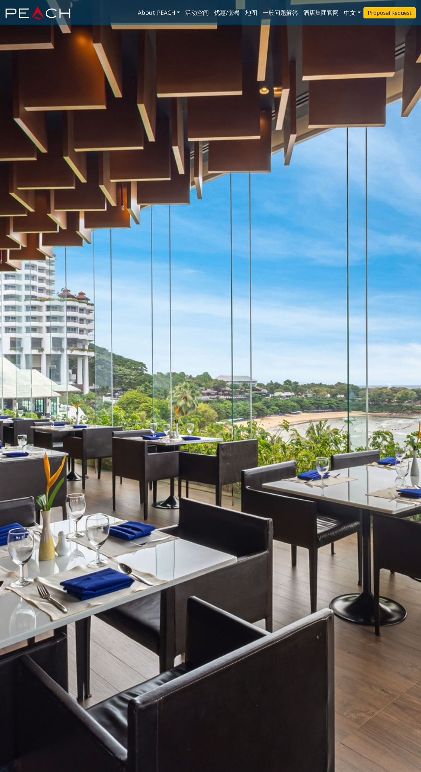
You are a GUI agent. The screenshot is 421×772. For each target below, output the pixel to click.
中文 (350, 12)
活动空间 (197, 12)
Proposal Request (389, 12)
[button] (31, 386)
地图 (251, 12)
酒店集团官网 (321, 12)
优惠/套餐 (227, 12)
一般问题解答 (280, 12)
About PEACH (156, 12)
